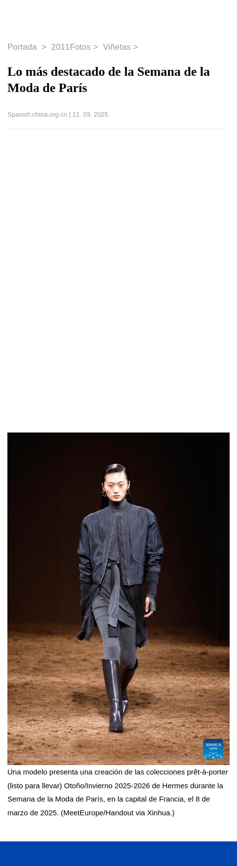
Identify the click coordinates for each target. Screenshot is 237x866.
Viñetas (117, 47)
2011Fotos (71, 47)
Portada (23, 47)
